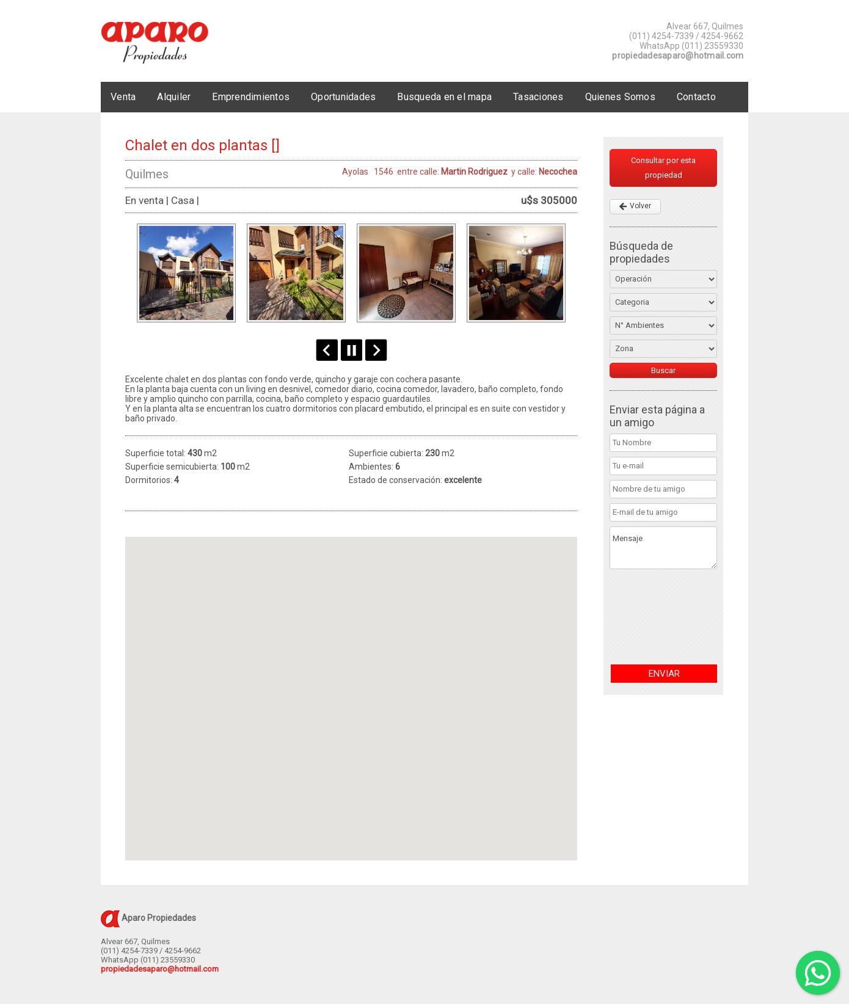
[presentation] (660, 617)
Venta (123, 97)
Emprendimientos (251, 97)
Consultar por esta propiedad (663, 168)
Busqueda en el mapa (444, 97)
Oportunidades (343, 97)
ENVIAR (664, 673)
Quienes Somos (620, 97)
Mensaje (663, 547)
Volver (640, 206)
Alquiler (174, 97)
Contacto (696, 97)
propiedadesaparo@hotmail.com (677, 55)
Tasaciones (538, 97)
